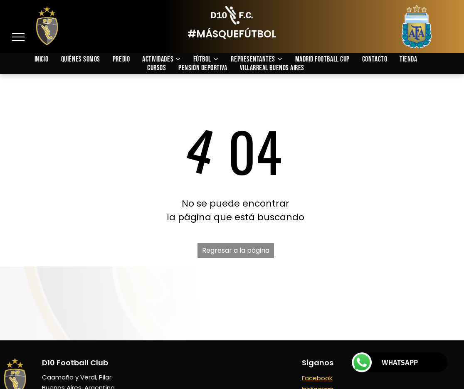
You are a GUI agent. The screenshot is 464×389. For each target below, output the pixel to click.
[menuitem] (48, 59)
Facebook (317, 378)
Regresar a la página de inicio (235, 252)
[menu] (18, 37)
